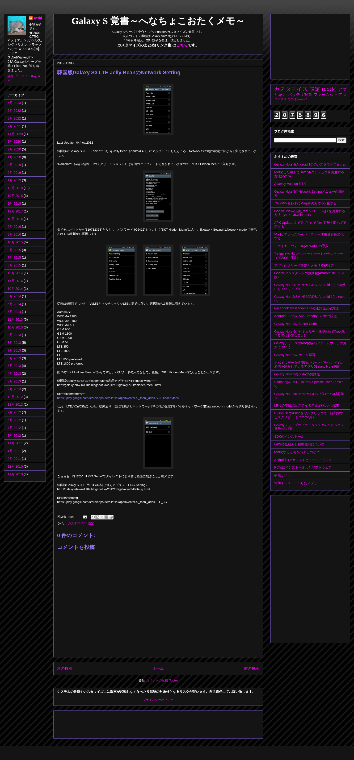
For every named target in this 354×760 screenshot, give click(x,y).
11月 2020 (15, 134)
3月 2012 (14, 435)
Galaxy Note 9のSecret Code (295, 324)
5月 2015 (14, 265)
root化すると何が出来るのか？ (297, 452)
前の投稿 (251, 668)
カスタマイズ (77, 523)
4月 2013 (14, 373)
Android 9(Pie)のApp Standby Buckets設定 (305, 316)
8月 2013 (14, 343)
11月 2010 (15, 474)
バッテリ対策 (300, 94)
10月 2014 (15, 289)
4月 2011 (14, 451)
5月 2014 (14, 304)
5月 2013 (14, 366)
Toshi (38, 18)
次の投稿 (64, 668)
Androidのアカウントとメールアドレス (303, 460)
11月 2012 (15, 404)
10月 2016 (15, 219)
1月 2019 (14, 180)
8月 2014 (14, 296)
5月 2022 (14, 110)
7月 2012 (14, 412)
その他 (292, 99)
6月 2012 (14, 420)
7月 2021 (14, 126)
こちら (182, 45)
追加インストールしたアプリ (295, 483)
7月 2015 (14, 257)
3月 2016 (14, 234)
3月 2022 (14, 118)
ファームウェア (327, 94)
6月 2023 (14, 103)
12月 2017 (15, 211)
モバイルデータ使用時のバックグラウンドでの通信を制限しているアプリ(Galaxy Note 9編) (309, 365)
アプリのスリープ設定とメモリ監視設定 (304, 265)
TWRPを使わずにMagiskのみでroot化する (305, 203)
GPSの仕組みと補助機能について (299, 444)
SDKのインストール (289, 436)
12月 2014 (15, 273)
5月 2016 (14, 226)
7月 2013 (14, 350)
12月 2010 (15, 466)
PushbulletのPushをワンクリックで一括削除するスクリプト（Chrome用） (308, 415)
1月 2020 (14, 157)
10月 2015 (15, 242)
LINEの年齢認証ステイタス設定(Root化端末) (307, 405)
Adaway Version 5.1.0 (290, 184)
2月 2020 (14, 149)
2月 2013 (14, 389)
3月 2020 (14, 141)
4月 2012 (14, 428)
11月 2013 (15, 319)
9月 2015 (14, 250)
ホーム (158, 668)
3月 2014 (14, 312)
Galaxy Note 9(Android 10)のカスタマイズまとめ (310, 164)
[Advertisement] (143, 723)
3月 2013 (14, 381)
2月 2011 (14, 459)
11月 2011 (15, 443)
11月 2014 (15, 281)
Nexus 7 (302, 99)
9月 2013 (14, 335)
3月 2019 (14, 165)
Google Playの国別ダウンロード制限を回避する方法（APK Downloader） (309, 213)
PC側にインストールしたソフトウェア (303, 467)
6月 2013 (14, 358)
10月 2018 (15, 196)
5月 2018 (14, 203)
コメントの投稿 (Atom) (162, 680)
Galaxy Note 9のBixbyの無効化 (297, 374)
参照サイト (282, 475)
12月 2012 (15, 397)
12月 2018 (15, 188)
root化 (329, 89)
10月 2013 (15, 327)
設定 (91, 523)
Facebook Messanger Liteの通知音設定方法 (306, 308)
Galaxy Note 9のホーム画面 (294, 355)
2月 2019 (14, 172)
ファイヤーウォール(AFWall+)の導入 (301, 246)
